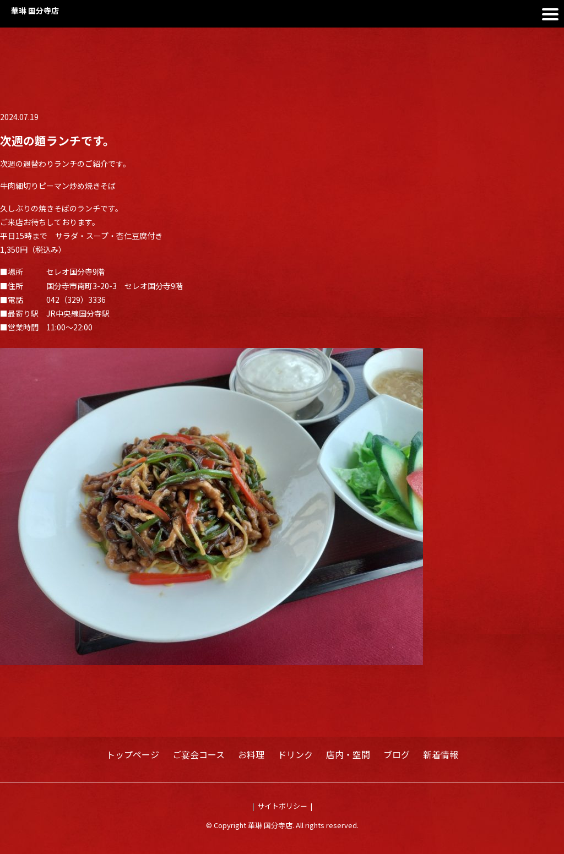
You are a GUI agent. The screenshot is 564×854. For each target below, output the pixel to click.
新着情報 (440, 754)
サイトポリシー (282, 806)
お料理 (251, 754)
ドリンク (295, 754)
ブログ (396, 754)
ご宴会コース (198, 754)
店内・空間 (348, 754)
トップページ (132, 754)
